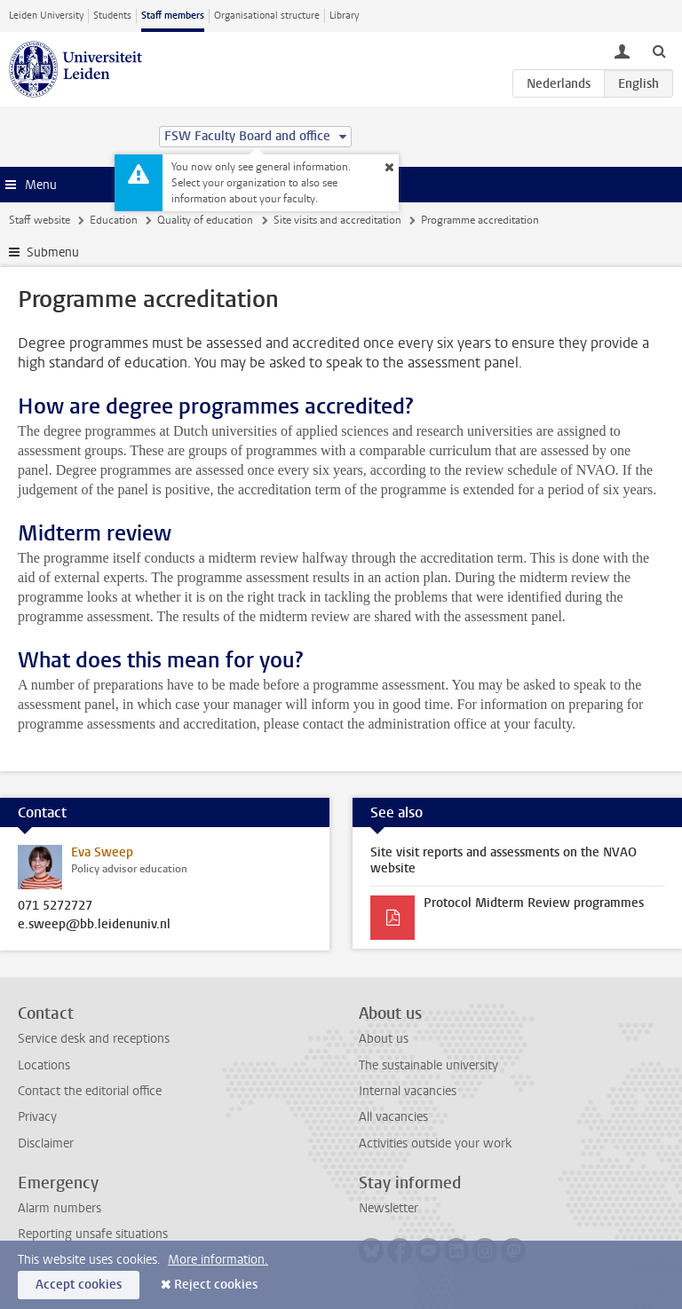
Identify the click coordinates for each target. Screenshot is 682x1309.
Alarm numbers (59, 1208)
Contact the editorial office (90, 1091)
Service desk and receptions (94, 1038)
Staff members (172, 15)
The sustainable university (428, 1065)
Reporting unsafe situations (93, 1234)
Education (114, 220)
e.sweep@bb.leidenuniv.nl (94, 925)
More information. (218, 1259)
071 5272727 (55, 906)
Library (344, 15)
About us (383, 1038)
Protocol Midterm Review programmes (534, 903)
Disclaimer (46, 1143)
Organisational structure (267, 15)
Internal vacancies (407, 1091)
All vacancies (393, 1116)
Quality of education (205, 220)
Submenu (53, 252)
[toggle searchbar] (659, 50)
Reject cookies (216, 1284)
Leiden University (46, 15)
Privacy (37, 1116)
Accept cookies (79, 1284)
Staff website (39, 220)
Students (112, 15)
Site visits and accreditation (337, 220)
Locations (44, 1065)
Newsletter (388, 1208)
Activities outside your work (435, 1143)
